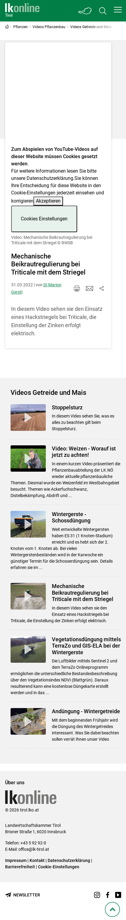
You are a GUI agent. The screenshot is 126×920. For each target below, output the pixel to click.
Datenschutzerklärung (50, 178)
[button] (118, 9)
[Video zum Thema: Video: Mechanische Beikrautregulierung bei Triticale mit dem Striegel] (58, 96)
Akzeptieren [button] (48, 201)
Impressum (16, 860)
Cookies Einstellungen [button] (44, 219)
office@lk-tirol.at (33, 849)
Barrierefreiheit (20, 866)
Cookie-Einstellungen (58, 866)
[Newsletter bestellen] (22, 895)
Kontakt (37, 860)
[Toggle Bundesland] (85, 11)
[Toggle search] (102, 11)
